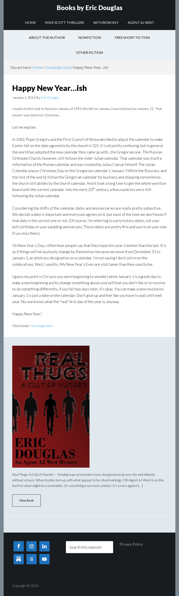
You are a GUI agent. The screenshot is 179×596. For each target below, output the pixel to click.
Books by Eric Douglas (90, 7)
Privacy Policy (131, 544)
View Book (26, 500)
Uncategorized (41, 326)
